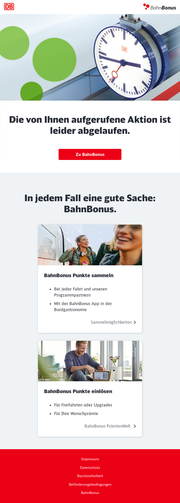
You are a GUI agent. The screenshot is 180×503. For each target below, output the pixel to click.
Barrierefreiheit (90, 476)
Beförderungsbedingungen (90, 484)
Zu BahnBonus (90, 154)
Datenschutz (90, 467)
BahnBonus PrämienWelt (108, 426)
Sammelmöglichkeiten (111, 322)
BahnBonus (90, 492)
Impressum (90, 459)
